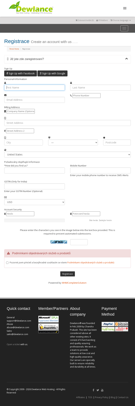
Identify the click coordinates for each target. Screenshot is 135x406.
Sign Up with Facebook (21, 73)
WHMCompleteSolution (74, 282)
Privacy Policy (101, 397)
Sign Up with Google (52, 73)
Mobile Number (78, 165)
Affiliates (80, 397)
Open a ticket (13, 344)
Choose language (120, 20)
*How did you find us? (16, 165)
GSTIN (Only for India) (15, 181)
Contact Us (122, 397)
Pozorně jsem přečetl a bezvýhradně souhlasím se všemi (62, 262)
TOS (90, 397)
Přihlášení (102, 20)
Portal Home (14, 49)
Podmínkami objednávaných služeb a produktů (90, 262)
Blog (113, 397)
